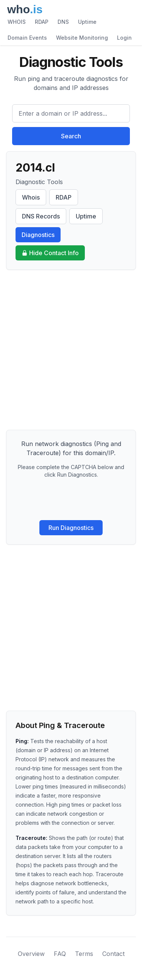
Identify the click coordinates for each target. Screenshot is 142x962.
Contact (113, 953)
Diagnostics (38, 235)
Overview (31, 953)
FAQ (60, 953)
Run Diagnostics (71, 527)
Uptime (87, 22)
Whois (31, 197)
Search (71, 136)
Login (124, 37)
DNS (63, 22)
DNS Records (41, 216)
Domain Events (27, 37)
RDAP (41, 22)
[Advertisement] (71, 350)
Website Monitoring (82, 37)
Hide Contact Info (50, 253)
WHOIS (17, 22)
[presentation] (71, 499)
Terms (84, 953)
